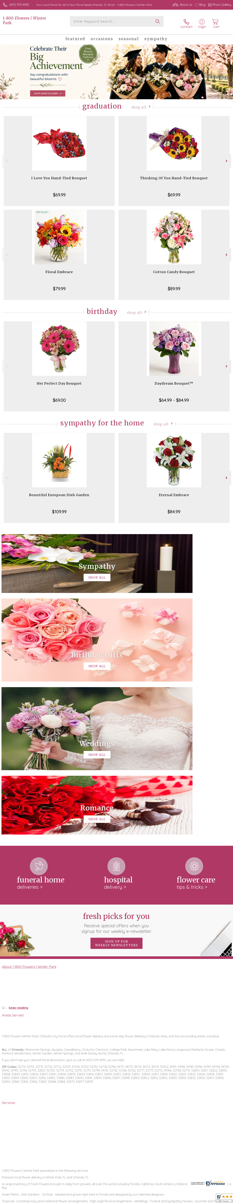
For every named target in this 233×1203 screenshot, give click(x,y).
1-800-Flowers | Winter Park (24, 20)
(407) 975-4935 (19, 5)
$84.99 (174, 508)
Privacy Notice (168, 1199)
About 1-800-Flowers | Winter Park (29, 810)
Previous (6, 158)
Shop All (139, 103)
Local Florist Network (194, 1199)
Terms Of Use (145, 1199)
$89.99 (174, 285)
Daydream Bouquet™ (174, 380)
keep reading (18, 851)
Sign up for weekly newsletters (116, 787)
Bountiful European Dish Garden (59, 491)
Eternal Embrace (174, 491)
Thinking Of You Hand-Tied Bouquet (174, 175)
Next (227, 158)
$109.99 (59, 508)
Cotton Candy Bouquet (174, 268)
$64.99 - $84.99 (174, 397)
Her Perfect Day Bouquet (59, 380)
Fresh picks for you (116, 766)
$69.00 (59, 397)
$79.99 (59, 285)
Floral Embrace (59, 268)
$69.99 (59, 191)
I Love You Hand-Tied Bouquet (59, 175)
